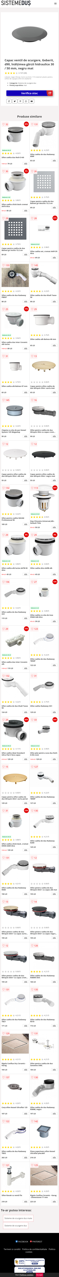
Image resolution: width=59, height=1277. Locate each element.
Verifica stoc (37, 93)
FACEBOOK (22, 1241)
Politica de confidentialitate (34, 1249)
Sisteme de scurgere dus (15, 1225)
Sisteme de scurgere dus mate (18, 1218)
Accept (39, 1274)
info (25, 163)
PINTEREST (36, 1241)
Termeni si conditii (12, 1249)
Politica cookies (26, 1274)
